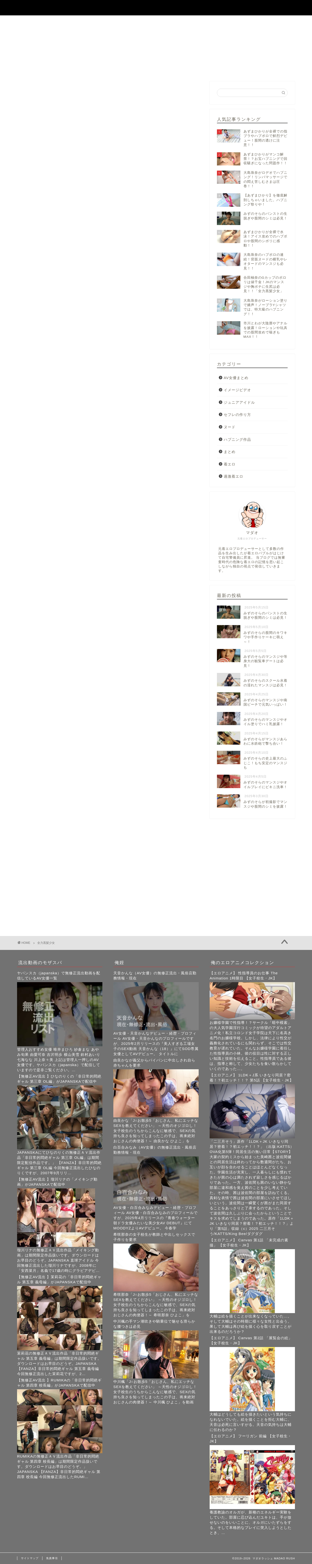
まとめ (229, 452)
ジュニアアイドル (239, 402)
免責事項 (52, 1558)
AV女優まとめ (236, 378)
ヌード (229, 427)
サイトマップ (30, 1558)
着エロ (229, 464)
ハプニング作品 (237, 439)
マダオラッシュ (156, 7)
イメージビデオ (237, 390)
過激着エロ (233, 476)
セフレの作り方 (237, 414)
